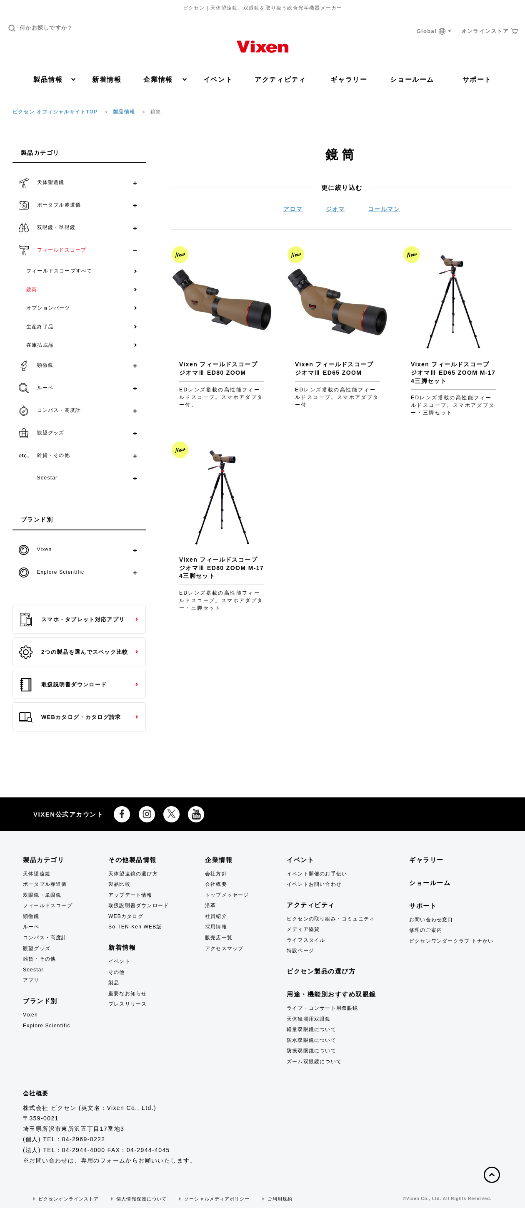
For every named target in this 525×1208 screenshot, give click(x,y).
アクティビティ (280, 79)
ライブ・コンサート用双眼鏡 (322, 1008)
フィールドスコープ (47, 905)
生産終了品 (40, 327)
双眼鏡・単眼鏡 (42, 895)
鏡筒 (31, 290)
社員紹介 (216, 916)
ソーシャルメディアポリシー (217, 1198)
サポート (477, 79)
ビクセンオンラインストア (68, 1198)
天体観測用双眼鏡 (309, 1019)
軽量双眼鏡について (311, 1029)
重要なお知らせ (127, 993)
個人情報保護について (141, 1198)
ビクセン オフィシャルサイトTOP (55, 112)
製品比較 (119, 884)
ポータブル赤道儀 (45, 884)
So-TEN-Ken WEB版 (135, 927)
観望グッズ (36, 948)
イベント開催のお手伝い (317, 874)
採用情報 (216, 927)
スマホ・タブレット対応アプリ (72, 619)
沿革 (210, 905)
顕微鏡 (31, 916)
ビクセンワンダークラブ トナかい (451, 941)
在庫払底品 (40, 345)
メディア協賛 (303, 929)
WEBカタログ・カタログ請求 (70, 717)
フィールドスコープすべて (59, 271)
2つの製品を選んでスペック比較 (73, 652)
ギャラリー (348, 79)
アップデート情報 (130, 895)
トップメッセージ (227, 895)
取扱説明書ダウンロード (63, 684)
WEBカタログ (125, 916)
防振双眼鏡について (311, 1051)
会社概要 (216, 884)
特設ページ (300, 950)
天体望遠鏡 (36, 874)
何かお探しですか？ (40, 28)
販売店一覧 (218, 938)
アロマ (292, 209)
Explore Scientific (46, 1026)
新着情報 (106, 79)
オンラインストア (489, 31)
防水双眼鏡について (311, 1040)
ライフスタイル (306, 940)
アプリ (31, 980)
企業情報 (164, 79)
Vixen (30, 1015)
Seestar (33, 970)
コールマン (384, 209)
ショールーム (412, 79)
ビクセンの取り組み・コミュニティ (331, 919)
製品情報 (54, 79)
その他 (116, 972)
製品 (113, 983)
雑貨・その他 (39, 959)
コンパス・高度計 (45, 938)
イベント (217, 79)
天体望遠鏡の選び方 (133, 874)
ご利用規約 (280, 1198)
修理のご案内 (425, 930)
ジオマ (335, 209)
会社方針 (216, 874)
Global (434, 31)
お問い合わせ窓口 (431, 920)
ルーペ (31, 927)
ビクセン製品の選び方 (321, 971)
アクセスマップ (224, 948)
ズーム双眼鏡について (314, 1061)
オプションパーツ (48, 308)
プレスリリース (127, 1004)
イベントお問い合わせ (314, 884)
